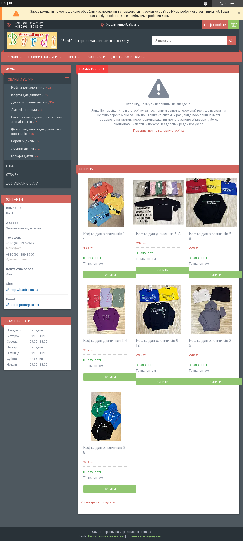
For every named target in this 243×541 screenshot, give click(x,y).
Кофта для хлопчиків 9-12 (158, 342)
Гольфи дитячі (22, 156)
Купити (110, 275)
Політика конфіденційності (146, 536)
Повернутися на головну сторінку (158, 130)
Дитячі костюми (24, 109)
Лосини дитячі (22, 148)
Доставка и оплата (22, 183)
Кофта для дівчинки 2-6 (105, 340)
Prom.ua (145, 532)
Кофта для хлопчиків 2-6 (211, 342)
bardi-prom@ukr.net (25, 305)
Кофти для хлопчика (27, 87)
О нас (10, 166)
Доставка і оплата (128, 57)
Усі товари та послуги (96, 502)
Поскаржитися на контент (106, 536)
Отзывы (12, 175)
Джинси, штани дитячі (29, 102)
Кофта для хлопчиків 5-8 (211, 235)
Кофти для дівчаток (27, 95)
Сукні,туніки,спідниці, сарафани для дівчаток (36, 119)
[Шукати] (231, 40)
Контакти (96, 57)
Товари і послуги (42, 57)
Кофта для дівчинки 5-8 (158, 233)
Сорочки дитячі (23, 141)
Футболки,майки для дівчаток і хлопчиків (36, 131)
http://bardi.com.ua (24, 290)
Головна (14, 57)
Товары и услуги (20, 79)
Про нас (75, 57)
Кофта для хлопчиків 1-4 (104, 235)
